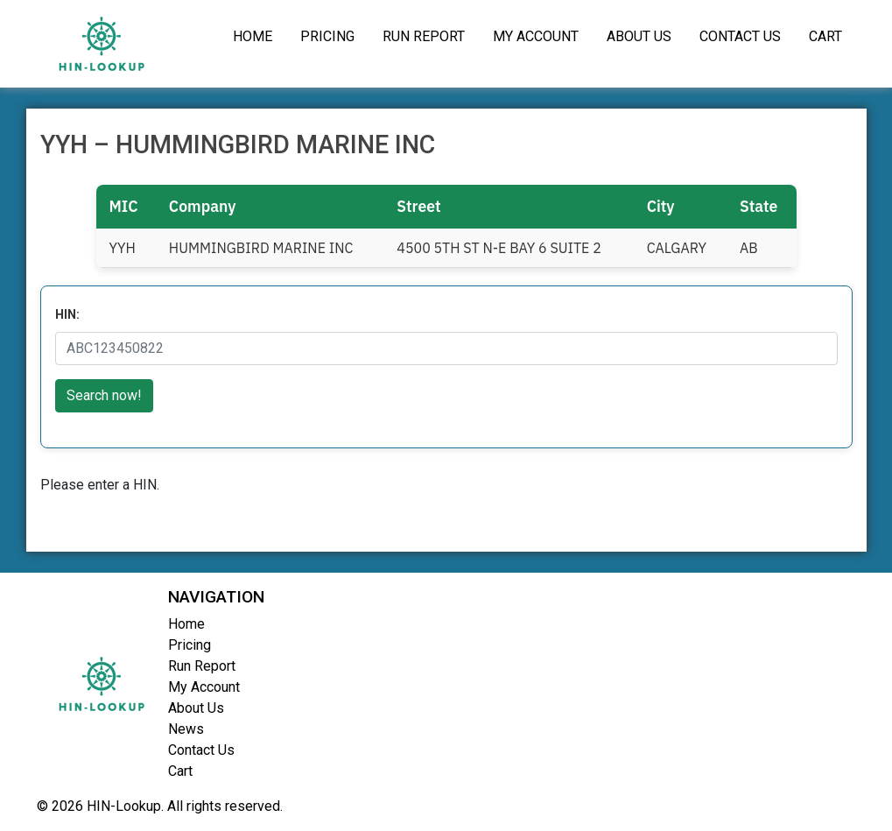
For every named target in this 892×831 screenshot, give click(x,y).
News (186, 729)
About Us (639, 36)
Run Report (424, 36)
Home (252, 36)
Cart (825, 36)
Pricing (327, 36)
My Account (536, 36)
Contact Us (740, 36)
